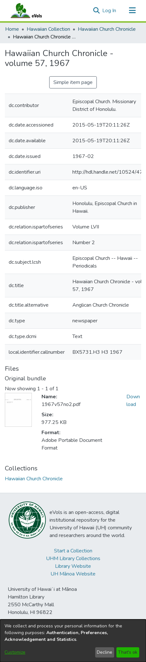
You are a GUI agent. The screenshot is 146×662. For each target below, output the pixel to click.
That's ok (127, 652)
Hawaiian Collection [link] (48, 29)
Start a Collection (73, 550)
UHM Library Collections (73, 558)
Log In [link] (109, 10)
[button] (96, 10)
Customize (15, 652)
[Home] (32, 11)
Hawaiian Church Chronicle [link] (107, 29)
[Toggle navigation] (132, 10)
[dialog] (73, 640)
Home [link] (12, 29)
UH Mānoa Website (73, 573)
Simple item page (73, 82)
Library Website (73, 566)
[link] (34, 478)
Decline (104, 652)
